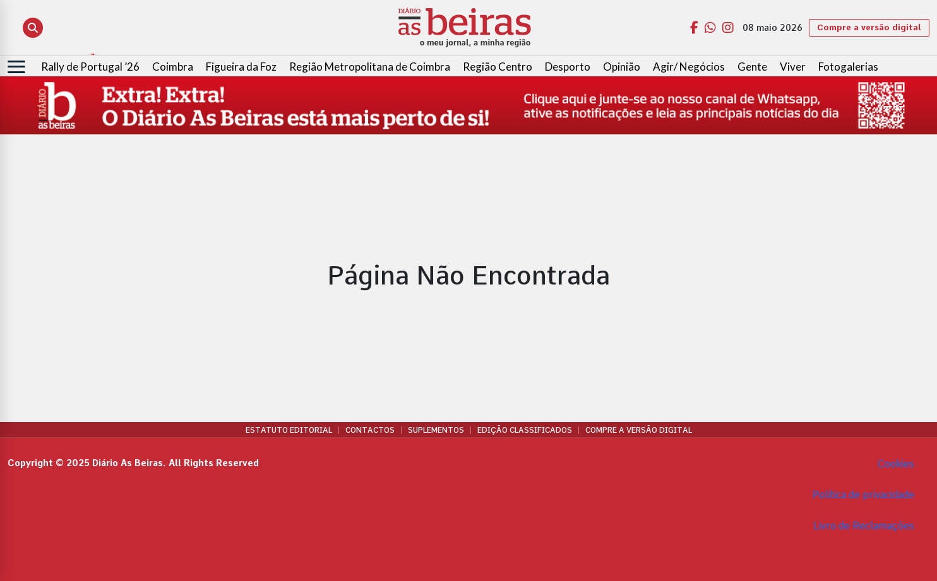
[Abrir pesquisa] (33, 28)
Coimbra (172, 66)
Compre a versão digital (869, 27)
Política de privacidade (863, 495)
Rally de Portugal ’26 (90, 66)
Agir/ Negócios (689, 66)
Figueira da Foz (241, 66)
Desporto (567, 66)
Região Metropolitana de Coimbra (369, 66)
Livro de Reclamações (863, 526)
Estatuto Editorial (289, 430)
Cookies (895, 464)
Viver (793, 66)
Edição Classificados (524, 430)
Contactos (370, 430)
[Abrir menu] (16, 67)
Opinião (621, 66)
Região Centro (497, 66)
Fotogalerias (848, 66)
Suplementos (436, 430)
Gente (752, 66)
